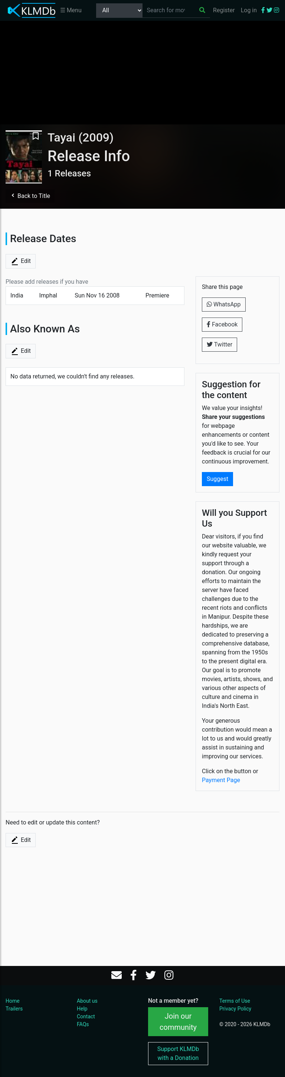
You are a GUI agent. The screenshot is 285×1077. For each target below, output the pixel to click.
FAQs (83, 1024)
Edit (20, 261)
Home (13, 1001)
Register (224, 10)
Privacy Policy (235, 1009)
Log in (249, 10)
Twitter (219, 344)
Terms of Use (234, 1001)
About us (87, 1001)
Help (82, 1009)
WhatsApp (224, 304)
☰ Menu (71, 10)
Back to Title (30, 195)
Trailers (14, 1009)
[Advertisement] (142, 72)
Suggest (217, 478)
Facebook (222, 324)
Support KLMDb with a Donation (178, 1053)
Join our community (178, 1022)
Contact (86, 1016)
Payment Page (221, 780)
